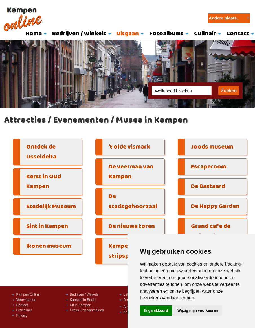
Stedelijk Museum (51, 207)
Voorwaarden (26, 300)
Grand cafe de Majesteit (210, 231)
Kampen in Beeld (83, 300)
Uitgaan (127, 34)
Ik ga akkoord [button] (156, 310)
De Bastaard (208, 187)
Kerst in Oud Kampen (43, 182)
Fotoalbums (166, 34)
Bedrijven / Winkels (79, 34)
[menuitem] (34, 34)
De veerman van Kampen (131, 172)
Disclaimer (24, 310)
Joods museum (212, 147)
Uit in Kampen (80, 305)
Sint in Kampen (47, 226)
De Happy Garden (215, 206)
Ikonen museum (48, 246)
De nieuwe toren (132, 226)
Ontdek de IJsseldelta (41, 152)
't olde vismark (129, 147)
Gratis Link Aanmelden (87, 310)
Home (33, 34)
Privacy (21, 316)
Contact (22, 305)
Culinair (205, 34)
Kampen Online (28, 294)
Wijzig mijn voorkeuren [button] (197, 310)
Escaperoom (208, 167)
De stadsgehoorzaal (133, 201)
